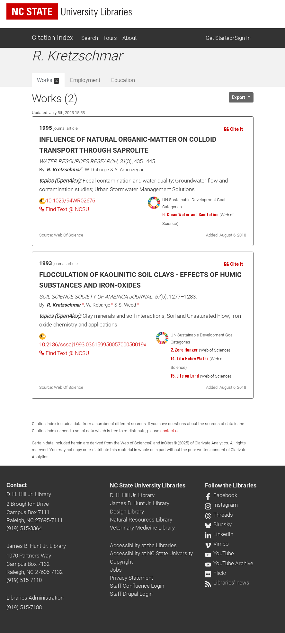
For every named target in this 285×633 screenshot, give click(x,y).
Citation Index (52, 37)
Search (89, 38)
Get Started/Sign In (228, 38)
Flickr (216, 573)
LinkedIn (219, 534)
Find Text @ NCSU (64, 209)
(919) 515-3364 (24, 528)
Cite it (233, 129)
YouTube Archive (229, 563)
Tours (110, 38)
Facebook (221, 495)
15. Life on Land (185, 375)
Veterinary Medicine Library (142, 527)
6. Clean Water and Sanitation (190, 214)
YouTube (219, 553)
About (129, 38)
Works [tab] (48, 80)
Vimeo (217, 543)
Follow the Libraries (230, 485)
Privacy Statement (131, 578)
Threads (219, 515)
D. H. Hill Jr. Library (28, 494)
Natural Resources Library (141, 519)
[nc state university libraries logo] (69, 11)
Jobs (116, 569)
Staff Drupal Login (131, 594)
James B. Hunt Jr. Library (36, 546)
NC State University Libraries (147, 485)
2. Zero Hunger (184, 349)
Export (239, 97)
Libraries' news (227, 582)
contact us (170, 430)
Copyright (121, 561)
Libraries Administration (35, 597)
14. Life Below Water (190, 358)
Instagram (221, 505)
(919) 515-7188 (24, 607)
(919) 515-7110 (24, 580)
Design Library (127, 511)
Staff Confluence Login (137, 586)
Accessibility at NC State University (151, 553)
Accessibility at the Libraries (143, 545)
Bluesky (218, 524)
